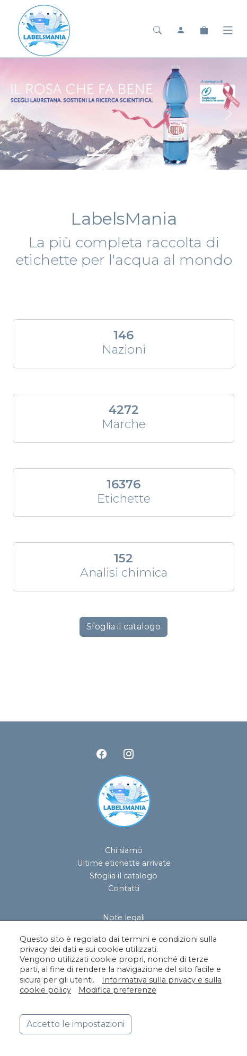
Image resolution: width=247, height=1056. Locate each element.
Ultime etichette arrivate (124, 863)
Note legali (124, 917)
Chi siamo (124, 850)
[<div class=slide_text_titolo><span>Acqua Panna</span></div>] (114, 155)
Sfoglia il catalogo (123, 627)
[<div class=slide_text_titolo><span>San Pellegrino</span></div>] (133, 155)
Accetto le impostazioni (76, 1024)
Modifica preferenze (117, 990)
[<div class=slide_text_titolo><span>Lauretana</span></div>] (95, 155)
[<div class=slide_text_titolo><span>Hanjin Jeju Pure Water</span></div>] (152, 155)
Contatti (123, 888)
